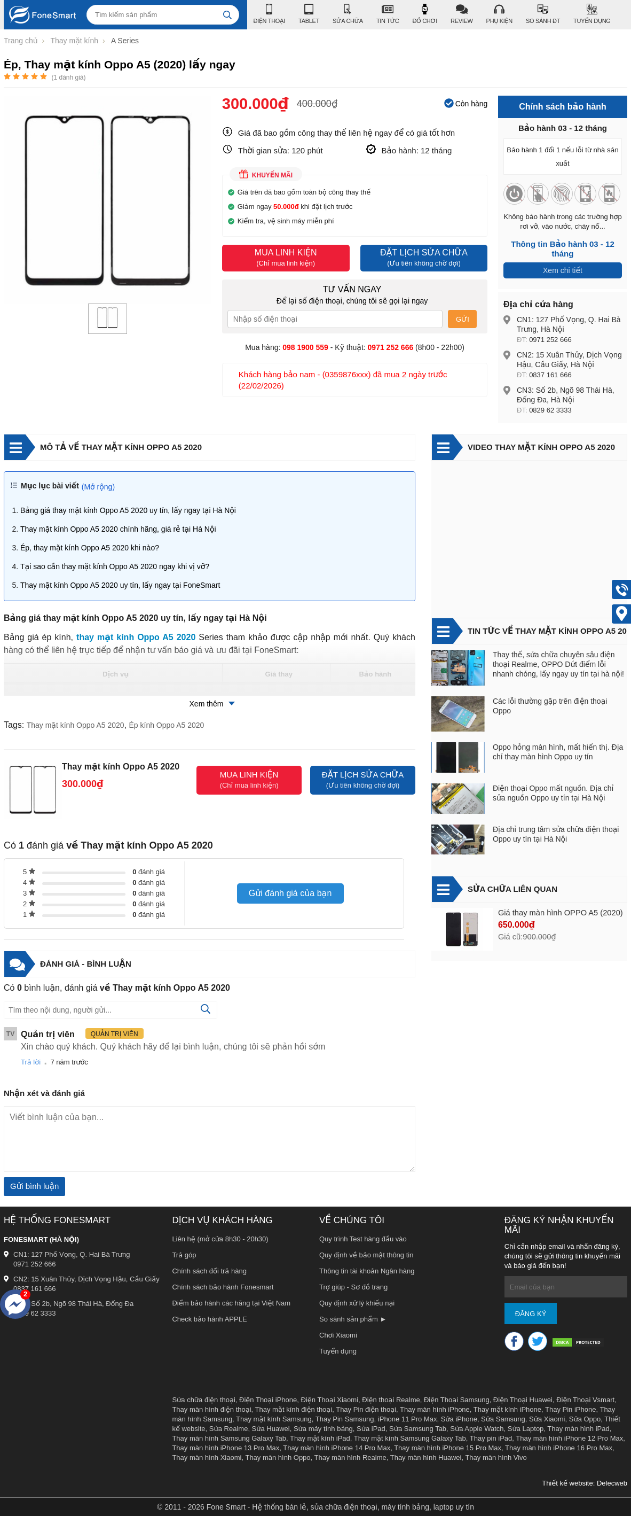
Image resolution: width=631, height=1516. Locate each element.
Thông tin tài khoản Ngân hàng (367, 1271)
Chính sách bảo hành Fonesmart (222, 1287)
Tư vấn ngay (352, 289)
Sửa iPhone (459, 1419)
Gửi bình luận (34, 1186)
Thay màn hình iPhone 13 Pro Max (225, 1448)
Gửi (462, 319)
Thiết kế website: (568, 1483)
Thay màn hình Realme (350, 1457)
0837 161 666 (550, 375)
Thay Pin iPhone (570, 1409)
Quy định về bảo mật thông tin (366, 1255)
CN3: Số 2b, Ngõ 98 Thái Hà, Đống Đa (73, 1304)
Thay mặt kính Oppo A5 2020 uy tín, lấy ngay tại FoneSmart (120, 585)
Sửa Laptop (526, 1429)
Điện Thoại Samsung (457, 1400)
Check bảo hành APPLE (209, 1319)
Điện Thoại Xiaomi (330, 1400)
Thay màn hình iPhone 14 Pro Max (336, 1448)
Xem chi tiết (562, 270)
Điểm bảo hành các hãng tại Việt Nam (231, 1303)
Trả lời (31, 1062)
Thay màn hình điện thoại (211, 1409)
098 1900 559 (305, 347)
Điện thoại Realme (391, 1400)
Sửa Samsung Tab (417, 1429)
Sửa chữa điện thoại (203, 1400)
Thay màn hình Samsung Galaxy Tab (229, 1438)
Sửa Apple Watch (476, 1429)
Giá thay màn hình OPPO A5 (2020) (560, 912)
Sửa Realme (228, 1429)
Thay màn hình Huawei (426, 1457)
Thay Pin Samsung (345, 1419)
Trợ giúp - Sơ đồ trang (353, 1287)
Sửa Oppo (585, 1419)
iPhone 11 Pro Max (407, 1419)
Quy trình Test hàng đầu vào (363, 1239)
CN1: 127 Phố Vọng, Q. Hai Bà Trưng (71, 1254)
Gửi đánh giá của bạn (290, 893)
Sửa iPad (371, 1429)
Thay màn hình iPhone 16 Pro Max (558, 1448)
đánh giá (148, 872)
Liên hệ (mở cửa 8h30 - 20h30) (220, 1239)
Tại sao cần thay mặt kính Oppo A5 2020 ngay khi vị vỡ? (114, 566)
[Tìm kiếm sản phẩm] (163, 14)
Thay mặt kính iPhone (507, 1409)
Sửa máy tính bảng (323, 1429)
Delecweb (612, 1483)
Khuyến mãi (266, 174)
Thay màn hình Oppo (277, 1457)
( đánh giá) (68, 77)
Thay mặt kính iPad (320, 1438)
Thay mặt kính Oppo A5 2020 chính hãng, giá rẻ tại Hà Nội (118, 529)
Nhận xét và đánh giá (44, 1093)
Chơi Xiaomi (338, 1335)
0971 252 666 (550, 340)
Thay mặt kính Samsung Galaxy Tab (410, 1438)
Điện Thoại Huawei (523, 1400)
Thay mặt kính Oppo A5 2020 (75, 725)
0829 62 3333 (550, 410)
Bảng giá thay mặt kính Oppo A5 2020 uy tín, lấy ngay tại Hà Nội (128, 510)
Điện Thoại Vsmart (585, 1400)
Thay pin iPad (491, 1438)
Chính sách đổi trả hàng (209, 1271)
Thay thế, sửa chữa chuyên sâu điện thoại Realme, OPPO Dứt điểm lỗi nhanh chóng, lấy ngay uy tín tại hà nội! (558, 664)
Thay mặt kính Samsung (274, 1419)
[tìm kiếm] (227, 14)
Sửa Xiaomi (547, 1419)
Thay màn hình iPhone (435, 1409)
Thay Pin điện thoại (366, 1409)
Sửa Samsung (503, 1419)
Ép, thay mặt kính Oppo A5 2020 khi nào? (89, 547)
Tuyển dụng (338, 1351)
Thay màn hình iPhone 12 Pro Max (569, 1438)
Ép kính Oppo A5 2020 (166, 725)
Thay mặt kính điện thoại (294, 1409)
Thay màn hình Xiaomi (206, 1457)
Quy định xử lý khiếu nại (357, 1303)
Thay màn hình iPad (578, 1429)
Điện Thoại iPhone (268, 1400)
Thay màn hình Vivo (495, 1457)
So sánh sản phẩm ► (353, 1319)
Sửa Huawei (271, 1429)
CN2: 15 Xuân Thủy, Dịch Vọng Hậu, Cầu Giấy (86, 1279)
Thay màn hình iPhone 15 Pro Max (447, 1448)
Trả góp (184, 1255)
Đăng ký (531, 1314)
